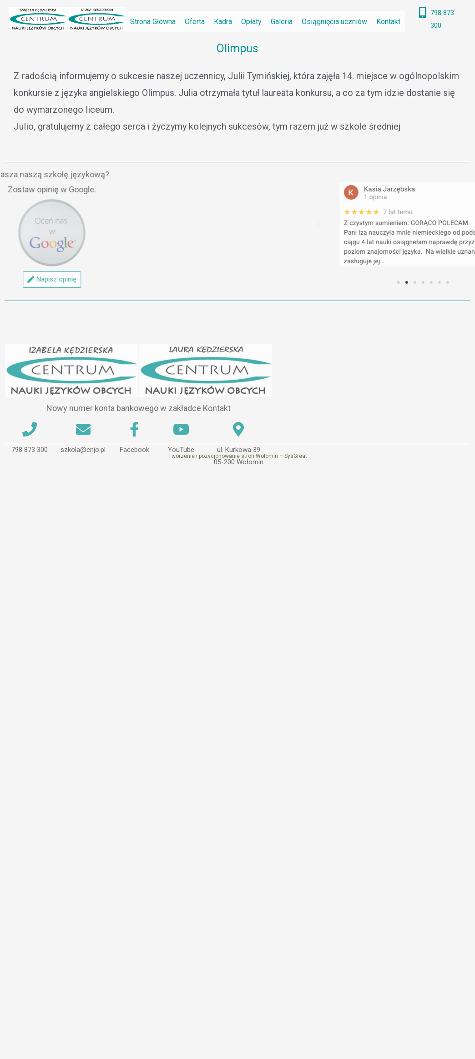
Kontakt (388, 21)
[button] (405, 224)
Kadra (223, 21)
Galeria (282, 21)
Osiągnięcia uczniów (334, 21)
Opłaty (251, 21)
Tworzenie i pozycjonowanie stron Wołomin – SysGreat (237, 465)
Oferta (195, 21)
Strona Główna (153, 21)
